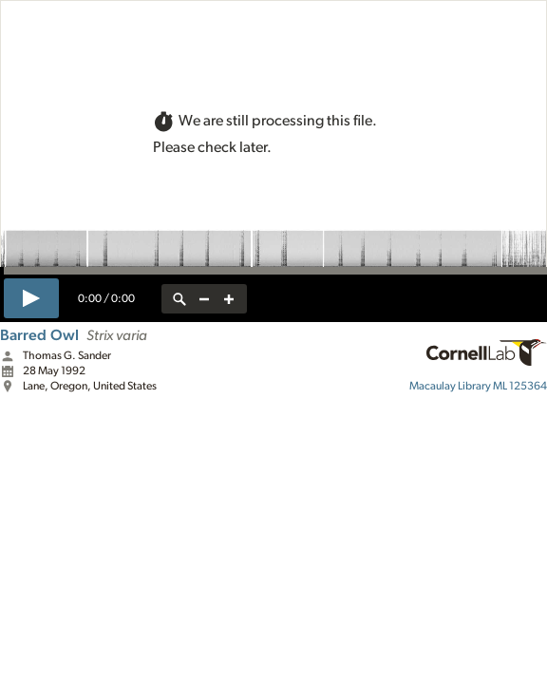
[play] (31, 298)
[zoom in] (228, 299)
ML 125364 (478, 385)
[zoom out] (204, 299)
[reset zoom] (179, 299)
